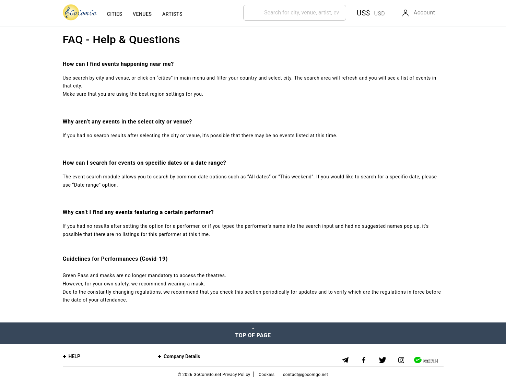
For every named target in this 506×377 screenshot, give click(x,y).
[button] (370, 13)
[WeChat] (426, 360)
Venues (142, 14)
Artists (172, 14)
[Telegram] (345, 360)
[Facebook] (364, 360)
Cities (114, 14)
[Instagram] (401, 360)
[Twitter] (383, 360)
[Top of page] (253, 333)
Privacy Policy (236, 374)
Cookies (267, 374)
